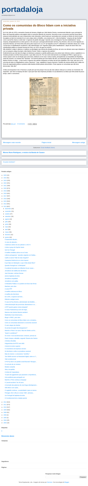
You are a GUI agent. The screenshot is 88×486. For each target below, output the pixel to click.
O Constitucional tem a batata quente (16, 398)
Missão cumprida (10, 367)
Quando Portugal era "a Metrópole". (15, 265)
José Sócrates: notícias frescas (14, 273)
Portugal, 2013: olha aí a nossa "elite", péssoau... (19, 393)
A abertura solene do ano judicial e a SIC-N (18, 244)
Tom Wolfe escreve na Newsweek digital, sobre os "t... (21, 356)
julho (6, 221)
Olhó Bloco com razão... (12, 387)
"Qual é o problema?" (11, 333)
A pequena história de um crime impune (16, 260)
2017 (5, 196)
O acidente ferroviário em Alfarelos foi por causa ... (20, 268)
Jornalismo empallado (11, 278)
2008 (5, 412)
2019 (5, 191)
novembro (8, 211)
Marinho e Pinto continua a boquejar (15, 380)
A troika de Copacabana (12, 372)
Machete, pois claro (10, 286)
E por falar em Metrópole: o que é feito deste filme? (20, 263)
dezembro (8, 208)
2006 (5, 415)
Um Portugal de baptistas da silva (15, 395)
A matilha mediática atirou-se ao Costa (16, 252)
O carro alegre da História (12, 325)
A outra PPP (8, 289)
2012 (5, 402)
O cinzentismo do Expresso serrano (15, 348)
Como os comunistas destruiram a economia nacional (21, 322)
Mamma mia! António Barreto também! (16, 312)
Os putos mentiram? (9, 162)
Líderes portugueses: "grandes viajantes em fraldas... (20, 255)
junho (7, 224)
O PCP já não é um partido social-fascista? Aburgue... (21, 361)
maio (6, 227)
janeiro (7, 237)
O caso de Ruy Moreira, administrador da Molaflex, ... (20, 302)
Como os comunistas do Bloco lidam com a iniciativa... (21, 320)
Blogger (66, 482)
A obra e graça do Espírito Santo (14, 247)
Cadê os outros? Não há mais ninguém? (17, 258)
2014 (5, 204)
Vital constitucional (10, 359)
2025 (5, 175)
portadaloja (22, 9)
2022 (5, 183)
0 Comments (21, 124)
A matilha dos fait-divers (12, 294)
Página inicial (46, 142)
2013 (5, 206)
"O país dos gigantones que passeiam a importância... (21, 374)
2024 (5, 178)
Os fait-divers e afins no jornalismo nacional (18, 351)
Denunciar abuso (7, 436)
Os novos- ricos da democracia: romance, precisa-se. (20, 335)
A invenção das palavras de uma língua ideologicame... (21, 385)
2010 (5, 407)
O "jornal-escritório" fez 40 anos (14, 382)
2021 (5, 185)
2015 (5, 201)
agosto (7, 219)
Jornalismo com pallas (11, 281)
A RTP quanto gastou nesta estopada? (16, 307)
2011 (5, 404)
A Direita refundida (10, 341)
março (7, 232)
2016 (5, 198)
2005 (5, 417)
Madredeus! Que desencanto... (14, 315)
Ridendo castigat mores (12, 299)
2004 (5, 420)
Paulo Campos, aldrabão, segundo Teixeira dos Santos (21, 338)
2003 (5, 423)
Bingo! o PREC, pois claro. (13, 317)
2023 (5, 180)
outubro (7, 214)
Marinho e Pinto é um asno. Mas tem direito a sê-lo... (20, 330)
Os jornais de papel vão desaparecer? (16, 328)
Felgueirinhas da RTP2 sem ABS (14, 343)
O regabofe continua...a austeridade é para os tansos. (21, 390)
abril (6, 229)
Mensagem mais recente (12, 142)
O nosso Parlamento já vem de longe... (16, 309)
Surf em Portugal (10, 250)
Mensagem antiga (78, 142)
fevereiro (8, 234)
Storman (49, 482)
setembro (8, 216)
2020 (5, 188)
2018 (5, 193)
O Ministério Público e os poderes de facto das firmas (21, 283)
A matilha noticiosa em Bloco (13, 291)
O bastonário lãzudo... (11, 239)
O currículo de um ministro (12, 364)
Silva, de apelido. (10, 369)
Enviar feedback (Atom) (48, 147)
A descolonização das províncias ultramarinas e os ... (20, 304)
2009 (5, 410)
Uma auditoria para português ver (15, 377)
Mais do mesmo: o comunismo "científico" (17, 354)
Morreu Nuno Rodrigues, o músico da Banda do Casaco (24, 152)
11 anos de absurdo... (11, 242)
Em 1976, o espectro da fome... (14, 296)
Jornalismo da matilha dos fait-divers (15, 270)
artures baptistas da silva (12, 276)
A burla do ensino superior (12, 346)
